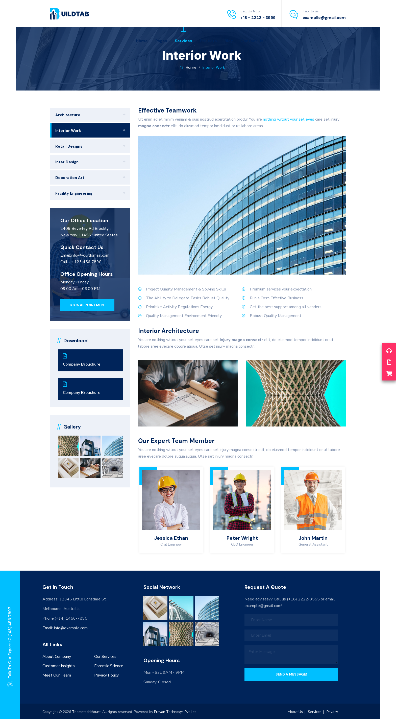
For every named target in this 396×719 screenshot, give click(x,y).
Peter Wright (242, 538)
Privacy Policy (106, 675)
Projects (208, 40)
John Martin (313, 538)
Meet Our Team (56, 675)
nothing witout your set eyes (288, 119)
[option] (171, 510)
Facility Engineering (73, 193)
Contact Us (251, 40)
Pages (161, 40)
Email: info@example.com (65, 628)
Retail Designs (68, 146)
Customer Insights (58, 666)
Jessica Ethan (171, 538)
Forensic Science (108, 666)
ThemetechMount (86, 711)
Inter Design (67, 162)
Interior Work (68, 130)
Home (142, 40)
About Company (56, 656)
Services (183, 40)
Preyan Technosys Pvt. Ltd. (175, 711)
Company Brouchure (90, 360)
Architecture (67, 115)
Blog (229, 40)
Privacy (332, 711)
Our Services (105, 656)
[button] (87, 305)
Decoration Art (69, 177)
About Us (295, 711)
